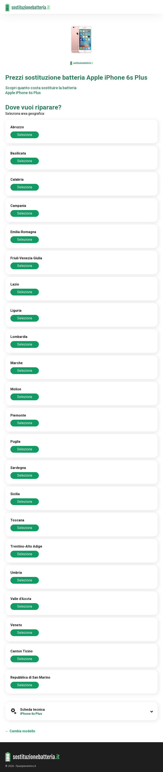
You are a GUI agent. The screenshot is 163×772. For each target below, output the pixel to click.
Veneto (16, 625)
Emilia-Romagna (23, 232)
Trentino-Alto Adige (26, 546)
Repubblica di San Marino (30, 677)
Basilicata (18, 153)
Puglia (15, 442)
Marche (16, 363)
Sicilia (15, 494)
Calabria (17, 180)
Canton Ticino (21, 651)
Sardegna (18, 468)
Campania (18, 206)
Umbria (16, 573)
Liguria (15, 311)
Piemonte (18, 415)
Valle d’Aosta (20, 599)
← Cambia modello (20, 731)
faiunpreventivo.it (26, 766)
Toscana (17, 520)
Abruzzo (17, 127)
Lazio (14, 284)
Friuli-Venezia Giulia (26, 258)
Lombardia (18, 337)
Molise (15, 389)
